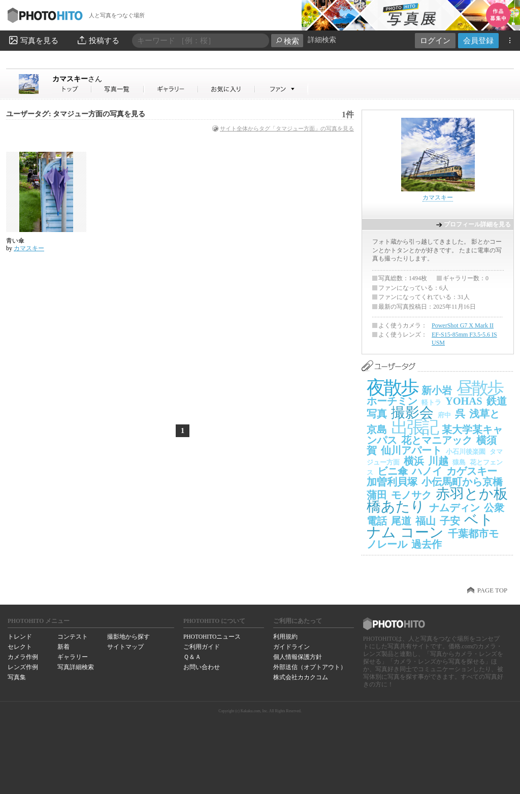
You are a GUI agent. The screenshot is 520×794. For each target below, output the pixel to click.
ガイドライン (291, 647)
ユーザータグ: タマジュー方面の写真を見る (75, 114)
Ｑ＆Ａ (192, 657)
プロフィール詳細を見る (477, 224)
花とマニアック (436, 440)
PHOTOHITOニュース (212, 637)
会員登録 (478, 40)
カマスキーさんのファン (281, 89)
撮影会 (412, 412)
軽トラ (431, 402)
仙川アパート (411, 450)
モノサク (411, 495)
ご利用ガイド (201, 647)
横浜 (414, 461)
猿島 (459, 462)
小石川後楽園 (465, 451)
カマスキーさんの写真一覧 (117, 89)
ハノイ (427, 471)
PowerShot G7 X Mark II (463, 325)
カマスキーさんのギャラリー (171, 89)
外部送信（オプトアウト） (309, 667)
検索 (287, 41)
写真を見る (33, 40)
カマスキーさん (72, 89)
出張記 (414, 427)
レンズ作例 (23, 667)
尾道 (401, 520)
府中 (444, 415)
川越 (438, 461)
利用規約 (285, 637)
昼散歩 (479, 388)
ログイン (435, 40)
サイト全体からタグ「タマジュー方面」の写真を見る (287, 128)
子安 (450, 520)
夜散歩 (392, 387)
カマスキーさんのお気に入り (226, 89)
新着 (63, 647)
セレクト (20, 647)
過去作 (426, 544)
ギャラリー (72, 657)
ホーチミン (392, 401)
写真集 (17, 677)
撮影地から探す (128, 637)
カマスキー (77, 79)
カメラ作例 (23, 657)
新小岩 (436, 390)
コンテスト (72, 637)
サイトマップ (125, 647)
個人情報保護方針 (297, 657)
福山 (425, 520)
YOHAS (463, 401)
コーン (422, 532)
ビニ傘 (392, 471)
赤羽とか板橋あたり (437, 500)
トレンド (20, 637)
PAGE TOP (492, 590)
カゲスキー (471, 471)
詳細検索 (322, 40)
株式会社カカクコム (300, 677)
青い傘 (15, 240)
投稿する (97, 40)
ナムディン (454, 507)
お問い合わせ (201, 667)
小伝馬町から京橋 (462, 481)
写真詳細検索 (75, 667)
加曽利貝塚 (392, 481)
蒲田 (377, 495)
